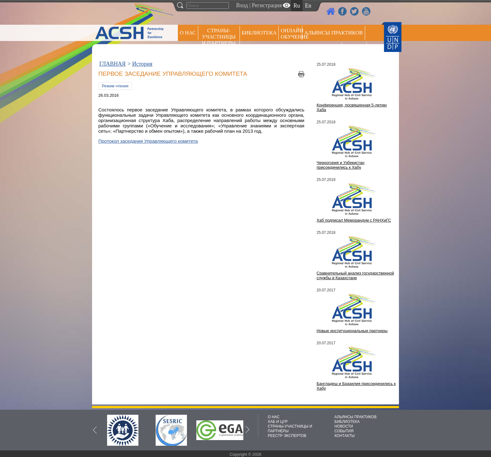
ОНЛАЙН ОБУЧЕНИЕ (291, 34)
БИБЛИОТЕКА (347, 421)
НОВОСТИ (343, 426)
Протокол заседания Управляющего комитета (148, 141)
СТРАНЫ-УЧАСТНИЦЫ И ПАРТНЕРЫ (219, 37)
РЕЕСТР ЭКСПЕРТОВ (355, 50)
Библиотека (259, 33)
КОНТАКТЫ (344, 436)
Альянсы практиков (333, 33)
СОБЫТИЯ (344, 431)
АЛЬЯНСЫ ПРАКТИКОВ (355, 417)
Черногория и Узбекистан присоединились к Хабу (340, 165)
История (142, 64)
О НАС (188, 33)
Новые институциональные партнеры (352, 330)
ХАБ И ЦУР (278, 421)
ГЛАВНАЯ (112, 64)
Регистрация (267, 5)
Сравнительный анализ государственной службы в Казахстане (355, 275)
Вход (242, 5)
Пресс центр (322, 49)
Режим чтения (115, 86)
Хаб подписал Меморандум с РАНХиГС (354, 220)
